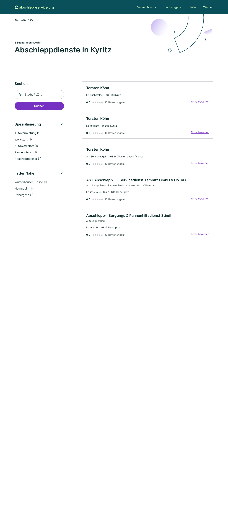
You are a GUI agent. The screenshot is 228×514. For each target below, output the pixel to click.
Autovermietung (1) (27, 133)
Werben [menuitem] (208, 7)
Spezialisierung (28, 124)
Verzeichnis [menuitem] (144, 7)
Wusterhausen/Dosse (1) (31, 182)
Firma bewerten (200, 101)
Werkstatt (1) (23, 139)
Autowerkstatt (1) (26, 146)
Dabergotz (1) (24, 195)
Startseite (20, 20)
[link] (147, 95)
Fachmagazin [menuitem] (173, 7)
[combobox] (39, 94)
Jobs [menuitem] (193, 7)
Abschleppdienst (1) (28, 159)
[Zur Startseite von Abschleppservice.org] (34, 7)
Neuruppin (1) (24, 188)
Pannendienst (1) (26, 152)
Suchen (39, 106)
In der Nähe (24, 173)
